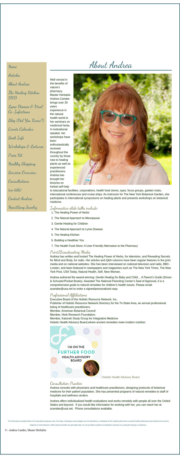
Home (12, 66)
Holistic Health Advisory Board (120, 377)
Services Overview (22, 172)
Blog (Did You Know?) (26, 120)
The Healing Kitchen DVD (23, 95)
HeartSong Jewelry (22, 207)
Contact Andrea (20, 198)
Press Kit (15, 155)
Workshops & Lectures (25, 146)
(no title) (14, 189)
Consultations (18, 181)
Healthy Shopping (22, 163)
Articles (14, 75)
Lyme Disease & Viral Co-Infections (25, 109)
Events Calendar (20, 129)
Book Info (16, 137)
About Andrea (19, 83)
